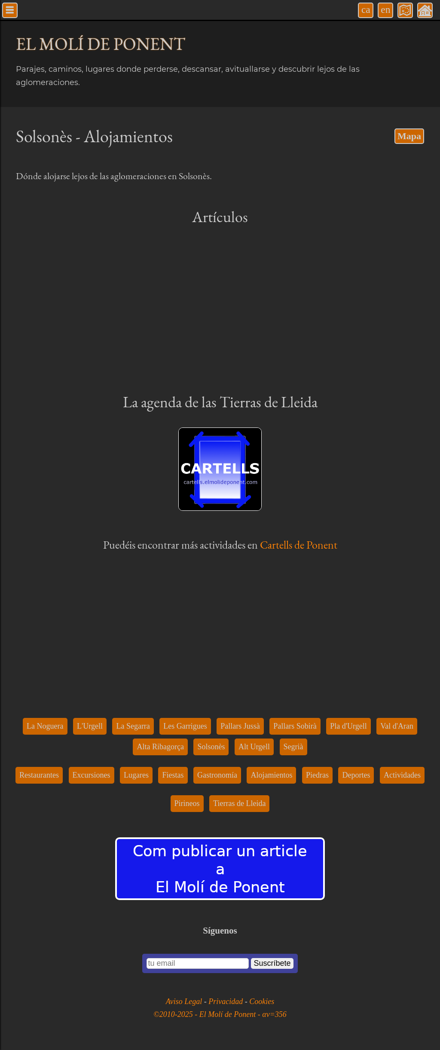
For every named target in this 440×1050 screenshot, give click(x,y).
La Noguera (45, 726)
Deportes (356, 775)
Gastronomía (217, 775)
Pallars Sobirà (295, 726)
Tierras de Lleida (239, 803)
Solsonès (211, 746)
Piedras (317, 775)
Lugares (136, 775)
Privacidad (226, 1001)
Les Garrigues (185, 726)
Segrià (293, 746)
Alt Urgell (254, 746)
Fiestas (172, 775)
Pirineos (187, 803)
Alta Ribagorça (160, 746)
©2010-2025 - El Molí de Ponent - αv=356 (220, 1014)
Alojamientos (271, 775)
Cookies (261, 1001)
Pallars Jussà (240, 726)
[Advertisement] (220, 308)
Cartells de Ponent (298, 544)
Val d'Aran (396, 726)
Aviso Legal (185, 1001)
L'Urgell (90, 726)
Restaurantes (39, 775)
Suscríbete (272, 963)
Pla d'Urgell (348, 726)
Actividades (402, 775)
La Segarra (133, 726)
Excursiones (91, 775)
